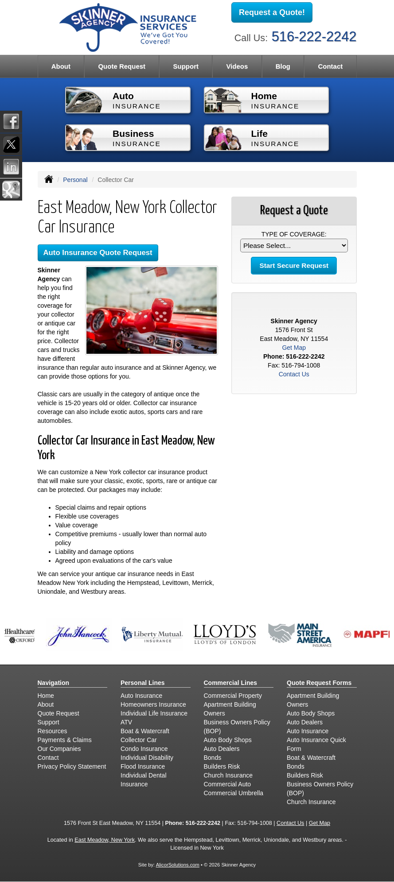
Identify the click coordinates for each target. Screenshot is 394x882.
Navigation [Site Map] (54, 682)
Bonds (213, 757)
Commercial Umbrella (234, 793)
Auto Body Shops (228, 739)
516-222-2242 (314, 36)
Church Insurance (228, 775)
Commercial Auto (227, 784)
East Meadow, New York (104, 840)
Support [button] (186, 66)
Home (46, 695)
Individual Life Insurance (154, 713)
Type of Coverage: (294, 234)
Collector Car (139, 739)
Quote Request (58, 713)
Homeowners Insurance (153, 704)
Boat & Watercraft (145, 731)
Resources (52, 731)
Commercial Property (233, 695)
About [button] (60, 66)
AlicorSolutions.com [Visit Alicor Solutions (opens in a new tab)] (177, 864)
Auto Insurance (141, 695)
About (46, 704)
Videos (237, 66)
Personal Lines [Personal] (143, 682)
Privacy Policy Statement (72, 766)
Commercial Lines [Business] (230, 682)
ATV (126, 722)
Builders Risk (222, 766)
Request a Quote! (272, 12)
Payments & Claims (65, 739)
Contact (330, 66)
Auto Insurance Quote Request (97, 252)
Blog (283, 66)
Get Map (294, 347)
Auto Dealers (222, 748)
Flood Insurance (143, 766)
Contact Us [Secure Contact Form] (294, 374)
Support (48, 722)
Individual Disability (147, 757)
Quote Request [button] (121, 66)
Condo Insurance (144, 748)
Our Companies (59, 748)
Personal (75, 179)
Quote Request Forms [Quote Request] (319, 682)
